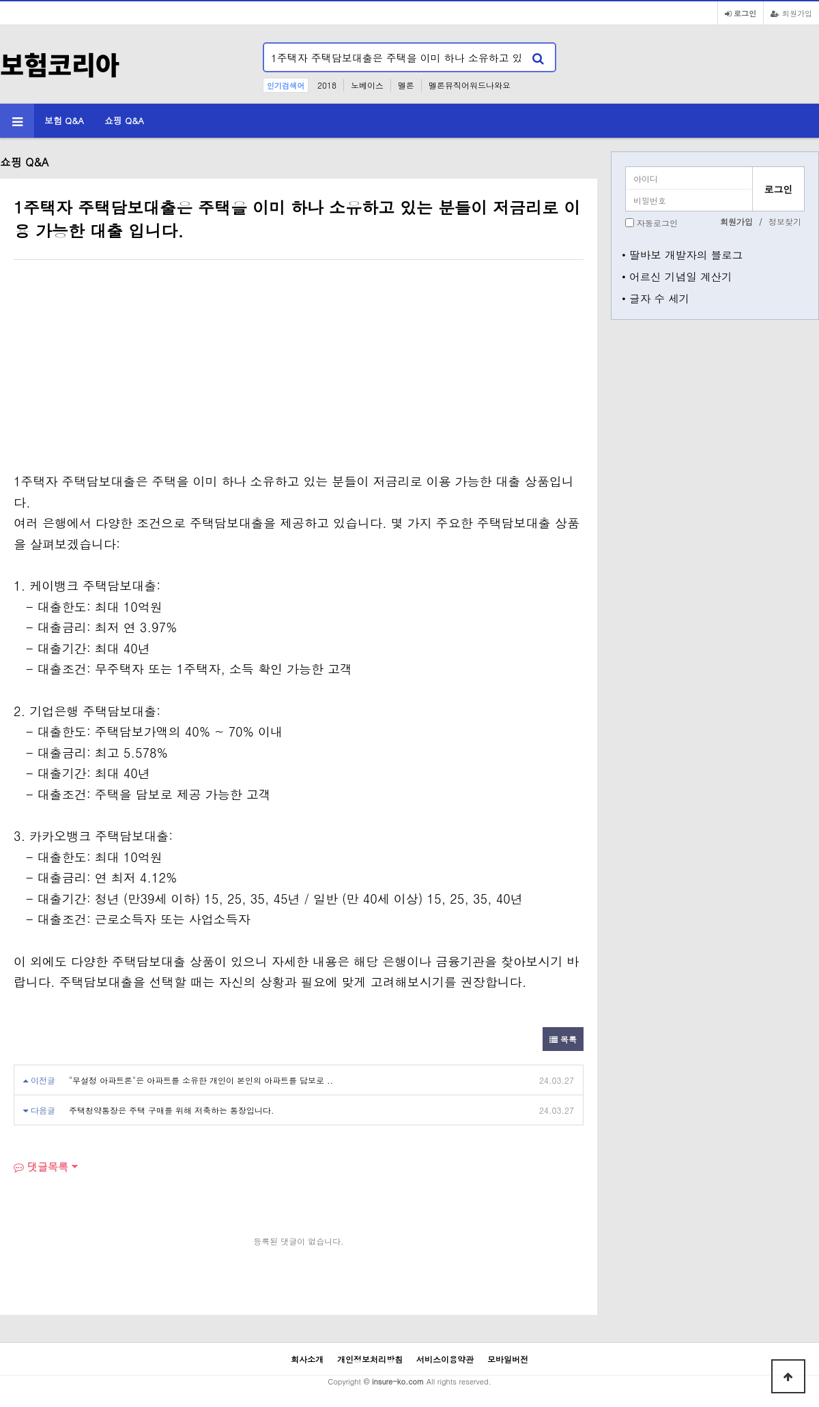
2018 (326, 85)
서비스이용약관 (445, 1358)
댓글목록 (41, 1166)
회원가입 (791, 13)
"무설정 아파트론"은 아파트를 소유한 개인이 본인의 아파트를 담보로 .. (201, 1080)
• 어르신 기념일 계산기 (677, 276)
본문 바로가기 (0, 0)
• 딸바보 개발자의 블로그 (682, 254)
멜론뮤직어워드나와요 (470, 85)
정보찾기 (784, 221)
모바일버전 (507, 1358)
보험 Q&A (64, 120)
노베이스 (367, 85)
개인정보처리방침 (370, 1358)
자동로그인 (657, 222)
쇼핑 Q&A (124, 120)
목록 (563, 1039)
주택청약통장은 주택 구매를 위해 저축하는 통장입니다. (171, 1110)
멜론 (406, 85)
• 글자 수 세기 (655, 298)
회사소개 (307, 1358)
